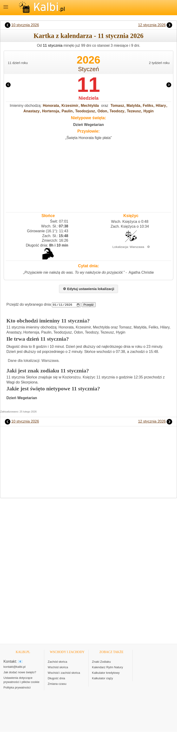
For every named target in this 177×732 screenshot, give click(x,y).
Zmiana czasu (57, 684)
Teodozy (117, 111)
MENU (6, 7)
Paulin (67, 111)
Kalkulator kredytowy (106, 673)
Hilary (161, 105)
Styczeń (88, 69)
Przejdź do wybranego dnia (28, 305)
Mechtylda (90, 105)
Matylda (133, 105)
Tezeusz (134, 111)
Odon (102, 111)
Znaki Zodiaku (101, 662)
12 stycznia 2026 (152, 25)
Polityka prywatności (17, 687)
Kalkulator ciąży (102, 678)
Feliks (148, 105)
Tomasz (117, 105)
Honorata (51, 105)
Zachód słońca (57, 662)
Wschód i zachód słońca (64, 673)
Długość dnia (56, 678)
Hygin (148, 111)
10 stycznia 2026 (25, 25)
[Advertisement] (88, 175)
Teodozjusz (85, 111)
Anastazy (31, 111)
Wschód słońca (58, 667)
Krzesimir (70, 105)
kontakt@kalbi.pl (14, 667)
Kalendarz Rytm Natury (107, 667)
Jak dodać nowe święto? (19, 672)
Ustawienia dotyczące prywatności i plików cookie (21, 680)
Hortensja (50, 111)
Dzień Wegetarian (88, 125)
